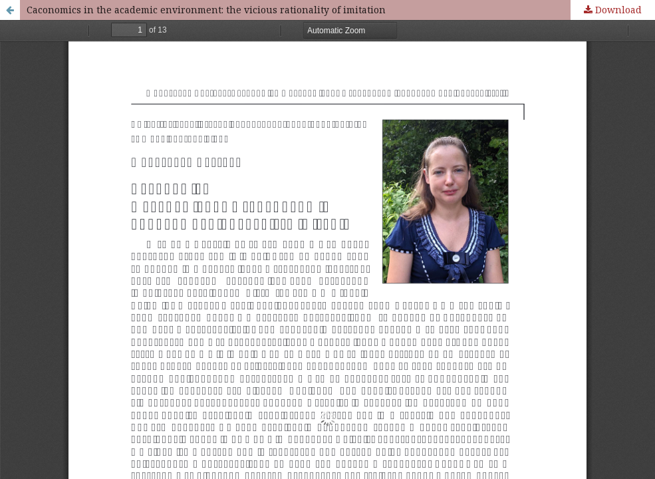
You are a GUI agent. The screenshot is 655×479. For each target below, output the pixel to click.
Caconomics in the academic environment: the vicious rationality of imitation (206, 9)
